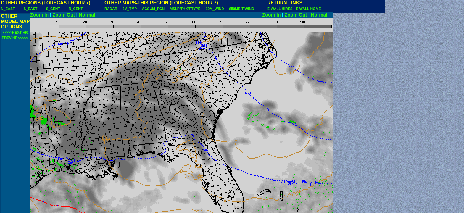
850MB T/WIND (241, 9)
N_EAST (8, 9)
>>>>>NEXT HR (15, 32)
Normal (87, 14)
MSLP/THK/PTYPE (185, 9)
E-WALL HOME (308, 9)
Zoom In (39, 14)
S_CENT (53, 9)
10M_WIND (215, 9)
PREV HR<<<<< (15, 38)
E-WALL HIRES (280, 9)
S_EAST (31, 9)
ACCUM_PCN (153, 9)
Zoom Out (64, 14)
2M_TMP (130, 9)
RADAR (110, 9)
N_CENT (76, 9)
